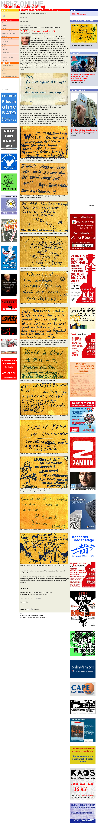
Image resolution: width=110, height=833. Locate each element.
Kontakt (4, 73)
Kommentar (5, 41)
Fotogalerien (6, 52)
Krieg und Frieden (7, 39)
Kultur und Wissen (8, 57)
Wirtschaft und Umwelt (9, 33)
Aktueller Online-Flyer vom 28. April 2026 (32, 13)
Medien (4, 47)
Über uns (5, 70)
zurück (22, 17)
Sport (3, 55)
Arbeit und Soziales (8, 30)
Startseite (23, 609)
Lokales (4, 25)
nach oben (37, 609)
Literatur (4, 60)
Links (3, 68)
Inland (4, 28)
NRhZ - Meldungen (78, 14)
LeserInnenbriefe (7, 65)
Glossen (4, 44)
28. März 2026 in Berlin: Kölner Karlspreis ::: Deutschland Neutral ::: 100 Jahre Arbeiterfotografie (83, 77)
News (3, 22)
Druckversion (24, 21)
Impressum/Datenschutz (9, 76)
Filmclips (5, 49)
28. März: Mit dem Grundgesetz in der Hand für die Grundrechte (84, 131)
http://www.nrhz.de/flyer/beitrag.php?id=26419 (34, 594)
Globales (4, 36)
